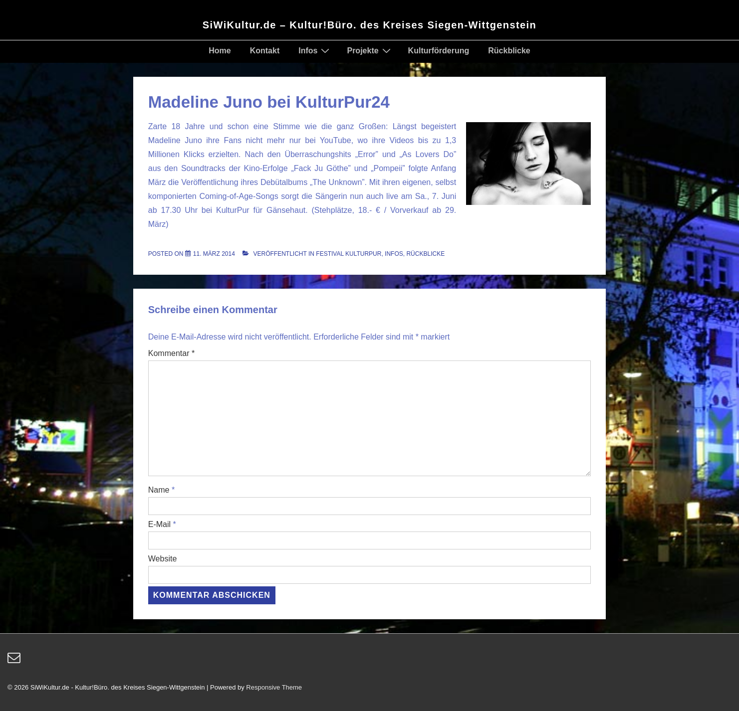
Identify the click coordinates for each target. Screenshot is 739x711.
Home (220, 50)
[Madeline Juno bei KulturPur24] (214, 253)
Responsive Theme (274, 687)
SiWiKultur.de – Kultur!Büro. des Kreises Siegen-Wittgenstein (369, 24)
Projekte (370, 50)
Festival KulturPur (348, 253)
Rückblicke (509, 50)
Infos (315, 50)
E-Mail (159, 524)
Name (159, 490)
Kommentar (171, 353)
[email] (15, 661)
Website (162, 558)
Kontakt (265, 50)
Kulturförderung (439, 50)
